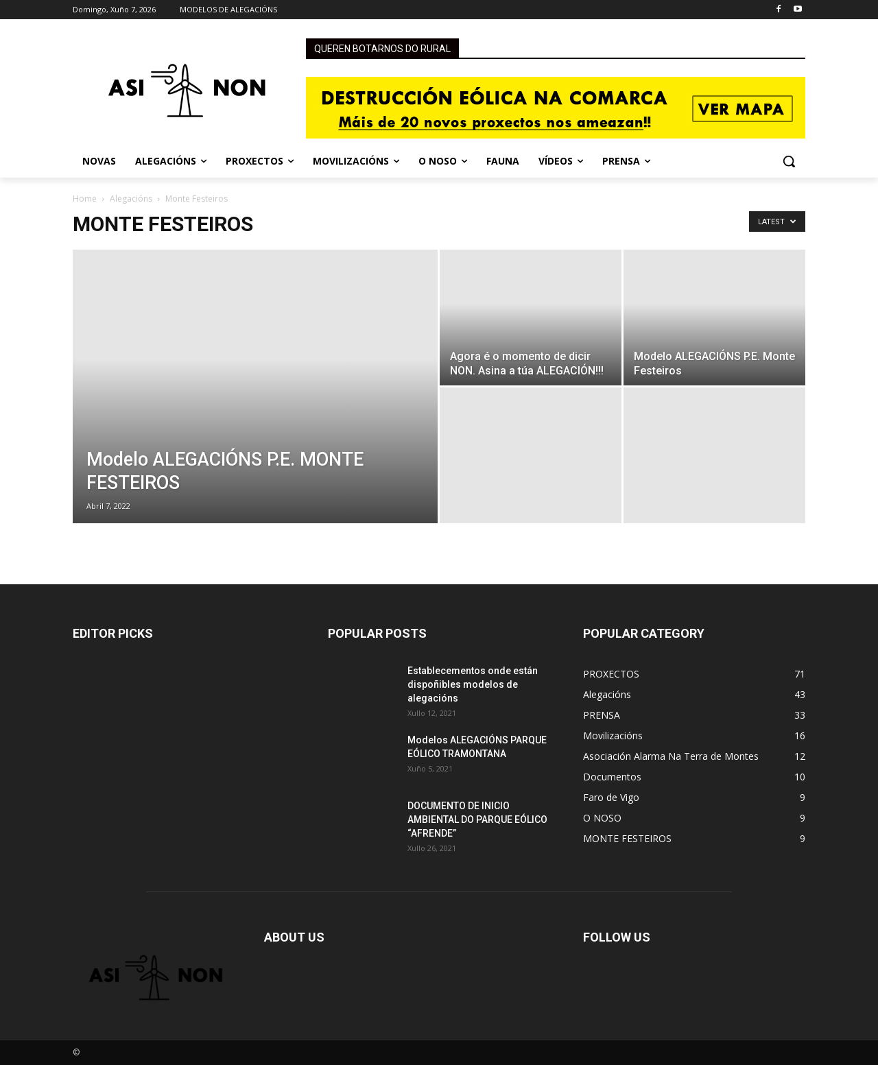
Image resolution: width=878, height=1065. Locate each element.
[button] (788, 161)
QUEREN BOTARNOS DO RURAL (382, 48)
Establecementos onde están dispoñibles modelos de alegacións (472, 684)
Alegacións (131, 198)
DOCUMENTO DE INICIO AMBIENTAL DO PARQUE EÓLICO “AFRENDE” (477, 819)
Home (85, 198)
